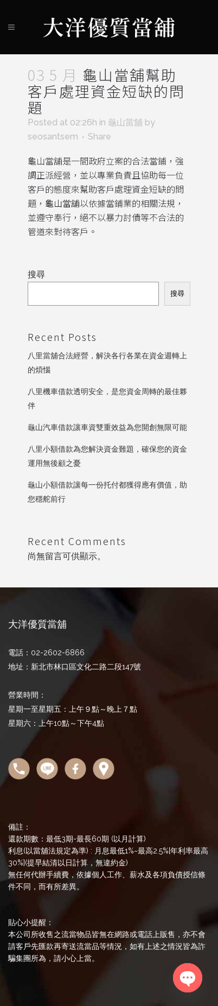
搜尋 (36, 274)
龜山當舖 (125, 122)
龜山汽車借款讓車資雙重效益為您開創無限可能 (107, 427)
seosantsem (53, 136)
